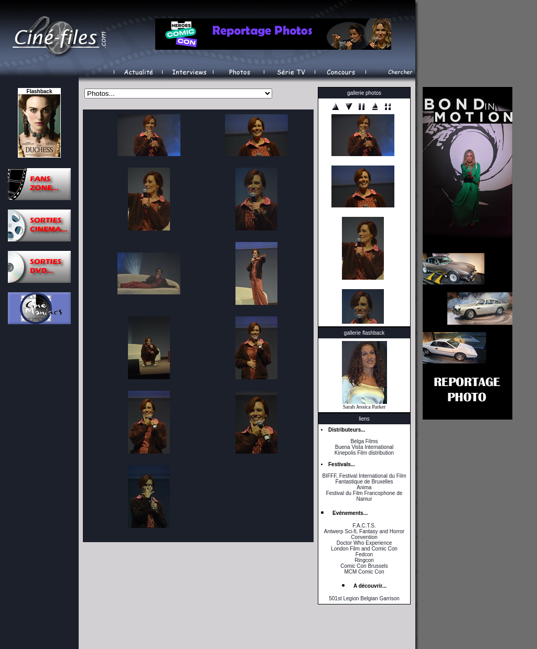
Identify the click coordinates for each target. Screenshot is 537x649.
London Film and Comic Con (364, 549)
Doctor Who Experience (364, 543)
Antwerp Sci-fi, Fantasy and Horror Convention (364, 534)
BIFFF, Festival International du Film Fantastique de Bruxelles (364, 479)
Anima (364, 487)
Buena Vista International (364, 447)
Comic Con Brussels (364, 566)
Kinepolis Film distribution (364, 453)
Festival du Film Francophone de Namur (364, 496)
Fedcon (364, 554)
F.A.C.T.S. (363, 526)
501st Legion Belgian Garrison (364, 598)
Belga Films (364, 441)
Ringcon (364, 560)
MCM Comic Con (364, 572)
